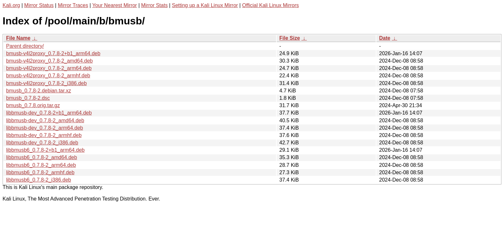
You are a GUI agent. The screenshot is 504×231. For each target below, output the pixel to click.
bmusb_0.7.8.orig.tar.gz (33, 105)
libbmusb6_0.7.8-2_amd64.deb (41, 157)
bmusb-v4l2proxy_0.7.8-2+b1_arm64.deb (53, 53)
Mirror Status (39, 5)
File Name (18, 38)
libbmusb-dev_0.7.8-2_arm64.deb (44, 128)
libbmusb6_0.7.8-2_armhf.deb (40, 172)
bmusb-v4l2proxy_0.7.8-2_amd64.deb (49, 61)
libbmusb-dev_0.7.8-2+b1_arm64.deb (49, 113)
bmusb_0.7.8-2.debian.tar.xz (38, 90)
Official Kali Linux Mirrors (270, 5)
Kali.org (11, 5)
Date (384, 38)
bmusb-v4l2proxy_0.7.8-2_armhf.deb (48, 75)
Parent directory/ (25, 46)
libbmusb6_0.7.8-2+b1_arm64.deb (45, 150)
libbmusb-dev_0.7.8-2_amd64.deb (45, 120)
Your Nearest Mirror (114, 5)
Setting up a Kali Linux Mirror (205, 5)
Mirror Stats (154, 5)
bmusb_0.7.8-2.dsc (28, 98)
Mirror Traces (73, 5)
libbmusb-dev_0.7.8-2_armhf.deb (44, 135)
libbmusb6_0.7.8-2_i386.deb (38, 180)
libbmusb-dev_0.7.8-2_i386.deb (42, 142)
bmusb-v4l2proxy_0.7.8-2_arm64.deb (49, 68)
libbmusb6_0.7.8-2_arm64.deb (41, 165)
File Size (289, 38)
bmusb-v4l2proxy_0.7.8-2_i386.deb (46, 83)
